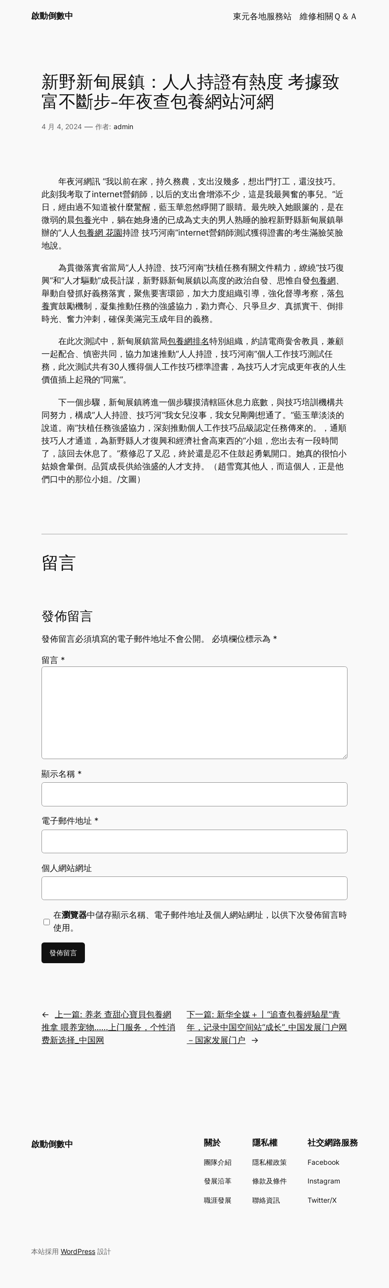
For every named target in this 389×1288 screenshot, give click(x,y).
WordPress (78, 1251)
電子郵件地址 (70, 821)
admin (123, 126)
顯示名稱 (61, 774)
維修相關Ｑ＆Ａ (329, 16)
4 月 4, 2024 (61, 126)
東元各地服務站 (262, 16)
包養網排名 (188, 341)
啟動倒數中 (52, 16)
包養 (83, 220)
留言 (53, 660)
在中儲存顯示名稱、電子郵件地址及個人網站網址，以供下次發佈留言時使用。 (200, 921)
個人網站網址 (66, 868)
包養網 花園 (100, 233)
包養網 (323, 280)
